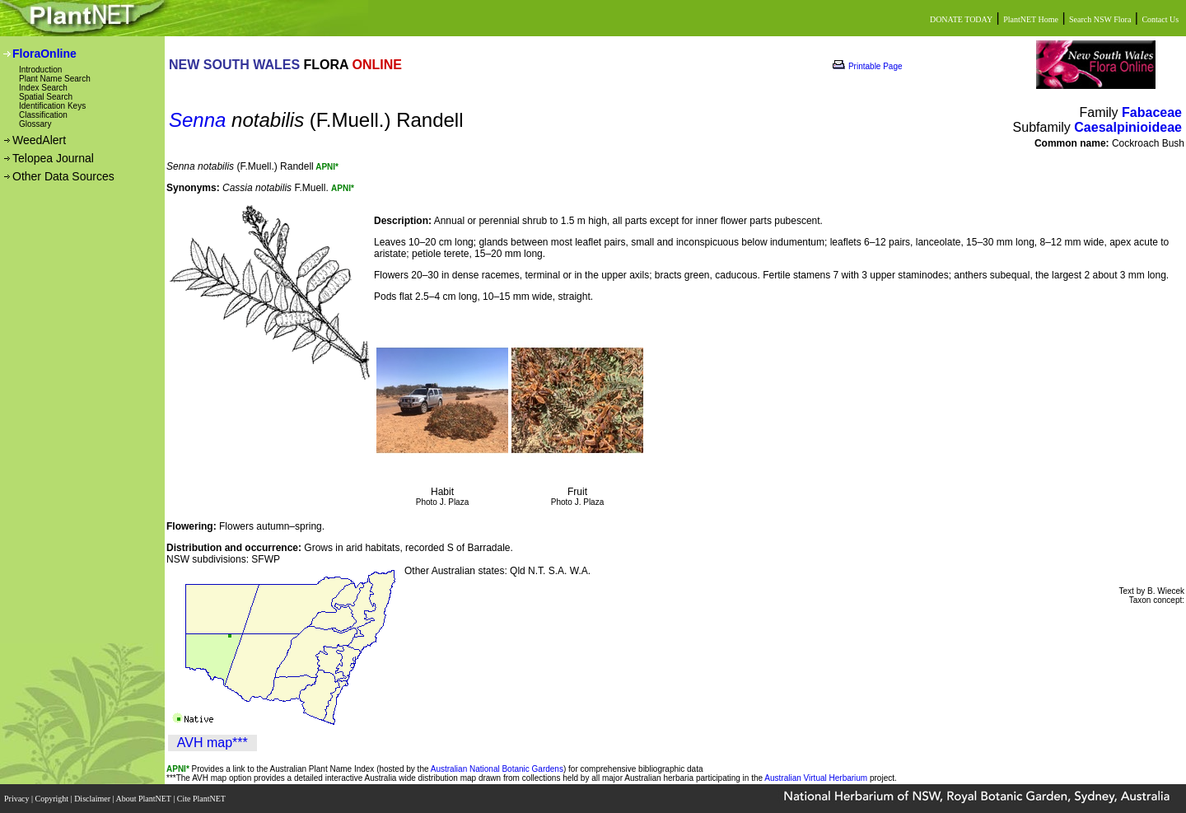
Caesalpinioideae (1128, 127)
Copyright (53, 798)
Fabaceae (1152, 112)
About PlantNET (144, 798)
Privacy (17, 798)
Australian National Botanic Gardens (497, 768)
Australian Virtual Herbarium (815, 778)
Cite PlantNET (202, 798)
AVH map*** (212, 743)
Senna (197, 120)
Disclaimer (93, 798)
